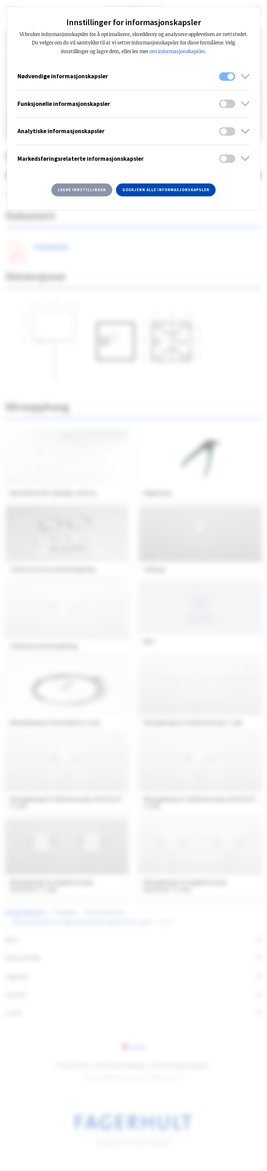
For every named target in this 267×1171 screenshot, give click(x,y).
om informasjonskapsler (177, 52)
